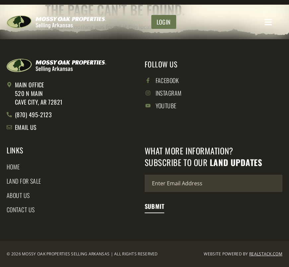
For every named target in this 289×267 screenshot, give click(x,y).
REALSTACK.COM (265, 254)
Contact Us (21, 209)
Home (13, 166)
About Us (18, 195)
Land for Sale (24, 181)
